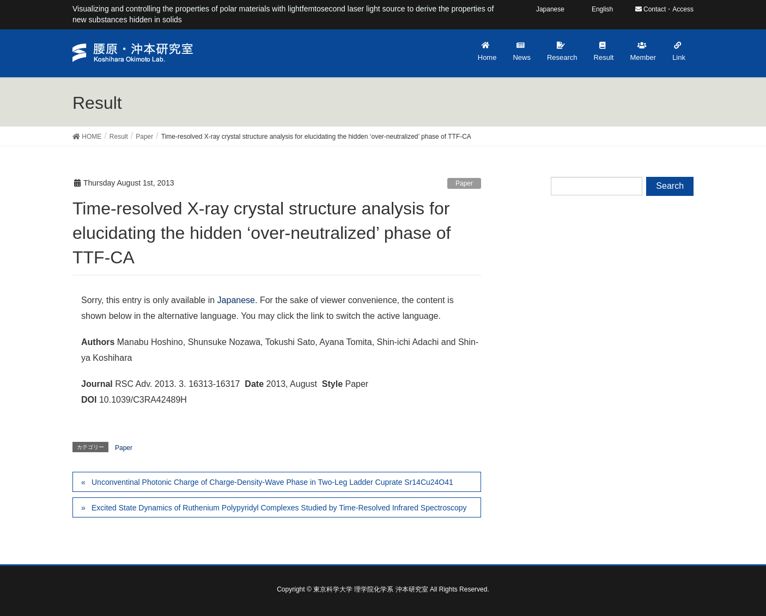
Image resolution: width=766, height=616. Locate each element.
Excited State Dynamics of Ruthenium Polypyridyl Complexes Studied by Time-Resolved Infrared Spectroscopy (279, 507)
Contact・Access (664, 9)
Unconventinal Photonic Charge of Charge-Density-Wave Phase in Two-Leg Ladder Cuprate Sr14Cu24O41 (272, 482)
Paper (464, 183)
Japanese (236, 300)
